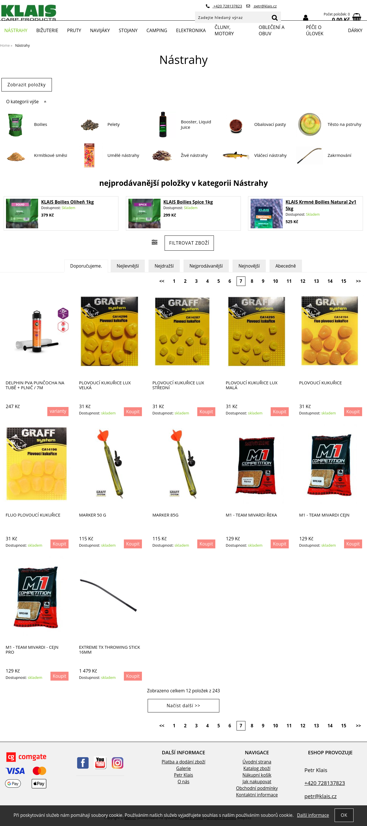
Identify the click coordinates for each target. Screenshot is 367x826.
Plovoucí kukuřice (320, 382)
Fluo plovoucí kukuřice (32, 515)
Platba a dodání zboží (183, 762)
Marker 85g (165, 515)
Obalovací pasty (270, 124)
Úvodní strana (257, 762)
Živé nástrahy (194, 155)
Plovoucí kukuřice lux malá (251, 385)
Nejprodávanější (206, 266)
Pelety (114, 124)
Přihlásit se (305, 18)
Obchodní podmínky (257, 788)
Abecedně (286, 266)
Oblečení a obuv (271, 30)
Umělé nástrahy (123, 155)
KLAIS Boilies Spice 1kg (188, 202)
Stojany (128, 30)
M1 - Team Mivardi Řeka (251, 515)
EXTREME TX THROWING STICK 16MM (109, 649)
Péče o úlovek (314, 30)
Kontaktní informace (257, 795)
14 (330, 281)
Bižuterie (47, 30)
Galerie (183, 768)
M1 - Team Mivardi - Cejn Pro (31, 649)
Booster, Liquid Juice (196, 124)
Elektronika (191, 30)
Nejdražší (164, 266)
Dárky (355, 30)
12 (302, 281)
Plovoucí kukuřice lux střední (178, 385)
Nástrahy (15, 30)
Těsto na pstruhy (344, 124)
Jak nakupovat (257, 782)
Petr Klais (183, 775)
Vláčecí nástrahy (270, 155)
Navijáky (100, 30)
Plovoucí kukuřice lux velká (104, 385)
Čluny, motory (224, 30)
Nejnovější (249, 266)
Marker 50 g (92, 515)
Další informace (313, 815)
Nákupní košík (257, 775)
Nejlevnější (128, 266)
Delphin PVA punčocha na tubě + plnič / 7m (34, 385)
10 (275, 281)
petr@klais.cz (261, 6)
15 (343, 281)
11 (289, 281)
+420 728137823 (224, 6)
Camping (157, 30)
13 (316, 281)
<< (161, 281)
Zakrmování (340, 155)
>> (358, 281)
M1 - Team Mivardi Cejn (324, 515)
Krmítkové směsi (50, 155)
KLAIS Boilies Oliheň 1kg (67, 202)
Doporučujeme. (86, 266)
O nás (183, 782)
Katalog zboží (256, 768)
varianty (58, 411)
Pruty (74, 30)
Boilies (40, 124)
